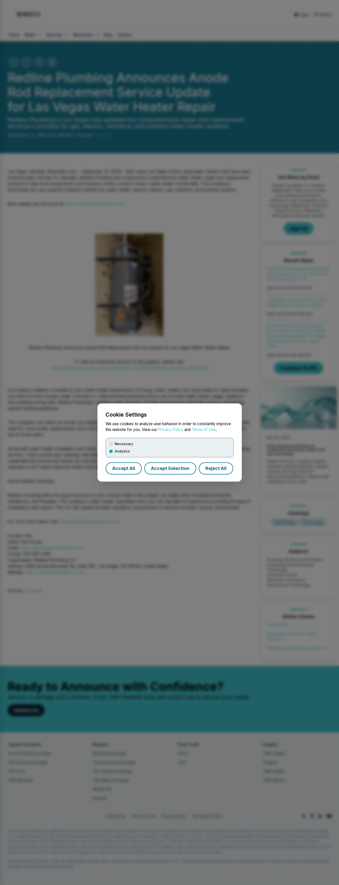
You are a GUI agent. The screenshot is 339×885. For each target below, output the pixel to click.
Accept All (123, 468)
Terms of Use (204, 429)
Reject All (216, 468)
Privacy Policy (170, 429)
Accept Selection (170, 468)
